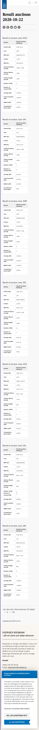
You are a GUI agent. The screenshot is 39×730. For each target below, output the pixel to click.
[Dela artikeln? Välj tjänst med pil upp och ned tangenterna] (12, 27)
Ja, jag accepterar (16, 722)
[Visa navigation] (36, 2)
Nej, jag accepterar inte (17, 715)
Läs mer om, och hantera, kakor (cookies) (17, 708)
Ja (7, 612)
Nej (13, 612)
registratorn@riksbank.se (17, 667)
